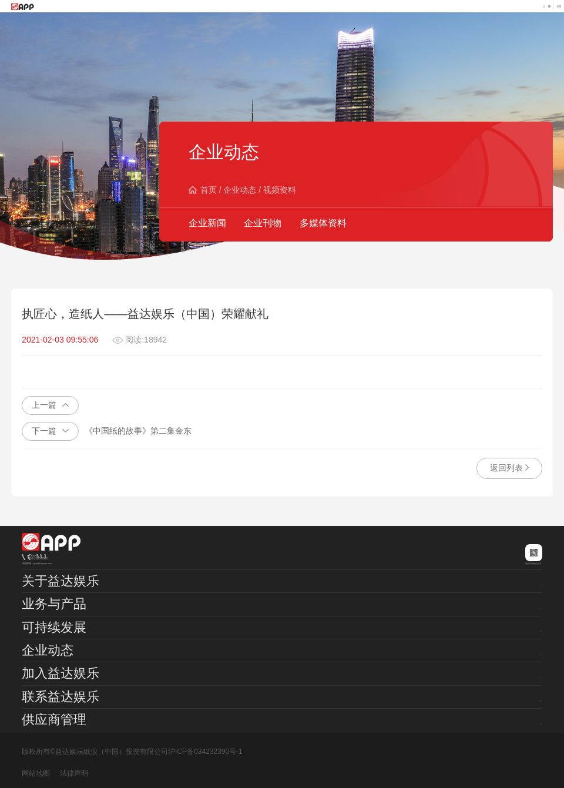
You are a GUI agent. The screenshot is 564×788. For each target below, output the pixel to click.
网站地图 (36, 773)
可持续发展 (54, 627)
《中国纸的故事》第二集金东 (107, 431)
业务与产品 (54, 603)
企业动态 (239, 190)
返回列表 (509, 467)
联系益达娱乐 (60, 696)
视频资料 (279, 190)
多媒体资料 (323, 223)
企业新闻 (207, 223)
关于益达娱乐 (60, 581)
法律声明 (74, 773)
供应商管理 (54, 719)
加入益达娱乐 (60, 673)
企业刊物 (262, 223)
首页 (208, 190)
